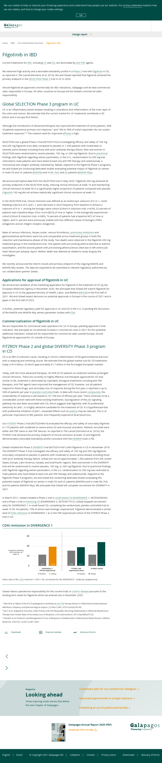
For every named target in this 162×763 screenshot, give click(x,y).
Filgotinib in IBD (53, 43)
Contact (91, 754)
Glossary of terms (150, 754)
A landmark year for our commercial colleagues (107, 689)
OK (81, 15)
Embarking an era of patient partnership (103, 707)
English (6, 754)
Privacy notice (108, 754)
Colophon (75, 754)
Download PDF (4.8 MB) (81, 729)
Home (5, 43)
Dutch (19, 754)
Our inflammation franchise (30, 43)
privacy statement (132, 5)
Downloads (128, 754)
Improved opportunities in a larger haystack (105, 698)
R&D (13, 43)
